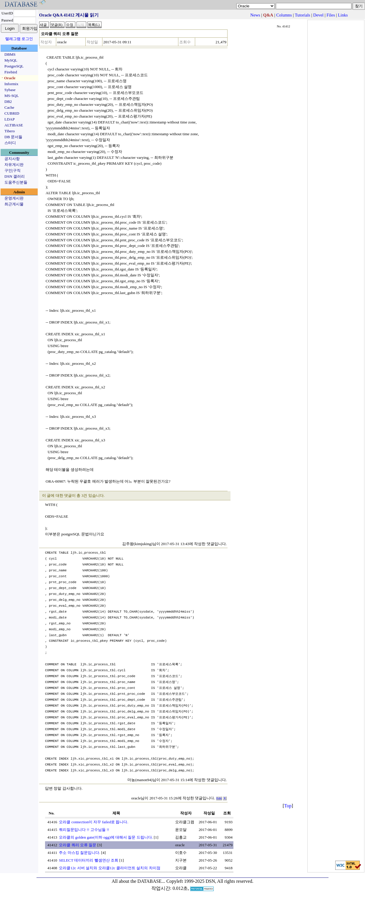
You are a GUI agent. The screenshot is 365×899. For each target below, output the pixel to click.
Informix (11, 84)
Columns (284, 15)
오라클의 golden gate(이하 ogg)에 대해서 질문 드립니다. (106, 837)
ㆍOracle (7, 78)
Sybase (10, 90)
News (255, 15)
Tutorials (302, 15)
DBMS (10, 54)
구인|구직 (12, 170)
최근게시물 (14, 204)
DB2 (8, 101)
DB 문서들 (13, 137)
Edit (219, 798)
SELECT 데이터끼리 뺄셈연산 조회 (88, 860)
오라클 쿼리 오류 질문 (77, 845)
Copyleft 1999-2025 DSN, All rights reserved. (209, 881)
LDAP (9, 119)
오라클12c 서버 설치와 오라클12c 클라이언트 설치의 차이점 (109, 868)
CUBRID (11, 113)
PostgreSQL (14, 66)
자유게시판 (14, 164)
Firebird (10, 72)
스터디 (10, 143)
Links (343, 15)
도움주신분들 (15, 182)
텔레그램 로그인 (19, 39)
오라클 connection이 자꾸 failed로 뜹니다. (93, 822)
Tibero (9, 131)
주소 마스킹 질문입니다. (79, 852)
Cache (9, 107)
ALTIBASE (13, 125)
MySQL (10, 60)
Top (288, 805)
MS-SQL (11, 95)
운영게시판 (14, 198)
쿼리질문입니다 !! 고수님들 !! (84, 829)
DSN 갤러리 (14, 176)
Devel (318, 15)
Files (330, 15)
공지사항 (12, 158)
